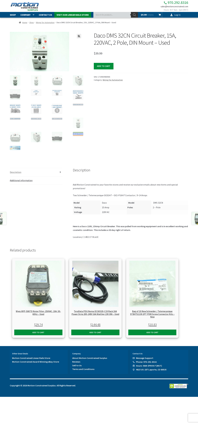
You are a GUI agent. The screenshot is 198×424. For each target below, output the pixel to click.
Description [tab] (15, 172)
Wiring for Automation (45, 23)
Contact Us (45, 16)
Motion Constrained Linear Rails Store (31, 358)
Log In (177, 16)
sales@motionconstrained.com (172, 7)
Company (25, 16)
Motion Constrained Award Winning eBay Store (35, 362)
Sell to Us (77, 366)
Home (24, 23)
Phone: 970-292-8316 (146, 362)
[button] (79, 37)
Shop (13, 16)
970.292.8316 (173, 3)
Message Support (144, 358)
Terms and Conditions (83, 370)
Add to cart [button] (38, 333)
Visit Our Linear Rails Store (73, 16)
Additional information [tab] (21, 181)
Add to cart (103, 67)
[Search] (134, 16)
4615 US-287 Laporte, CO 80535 (151, 370)
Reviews (76, 362)
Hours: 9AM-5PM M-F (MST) (149, 366)
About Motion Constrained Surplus (89, 358)
